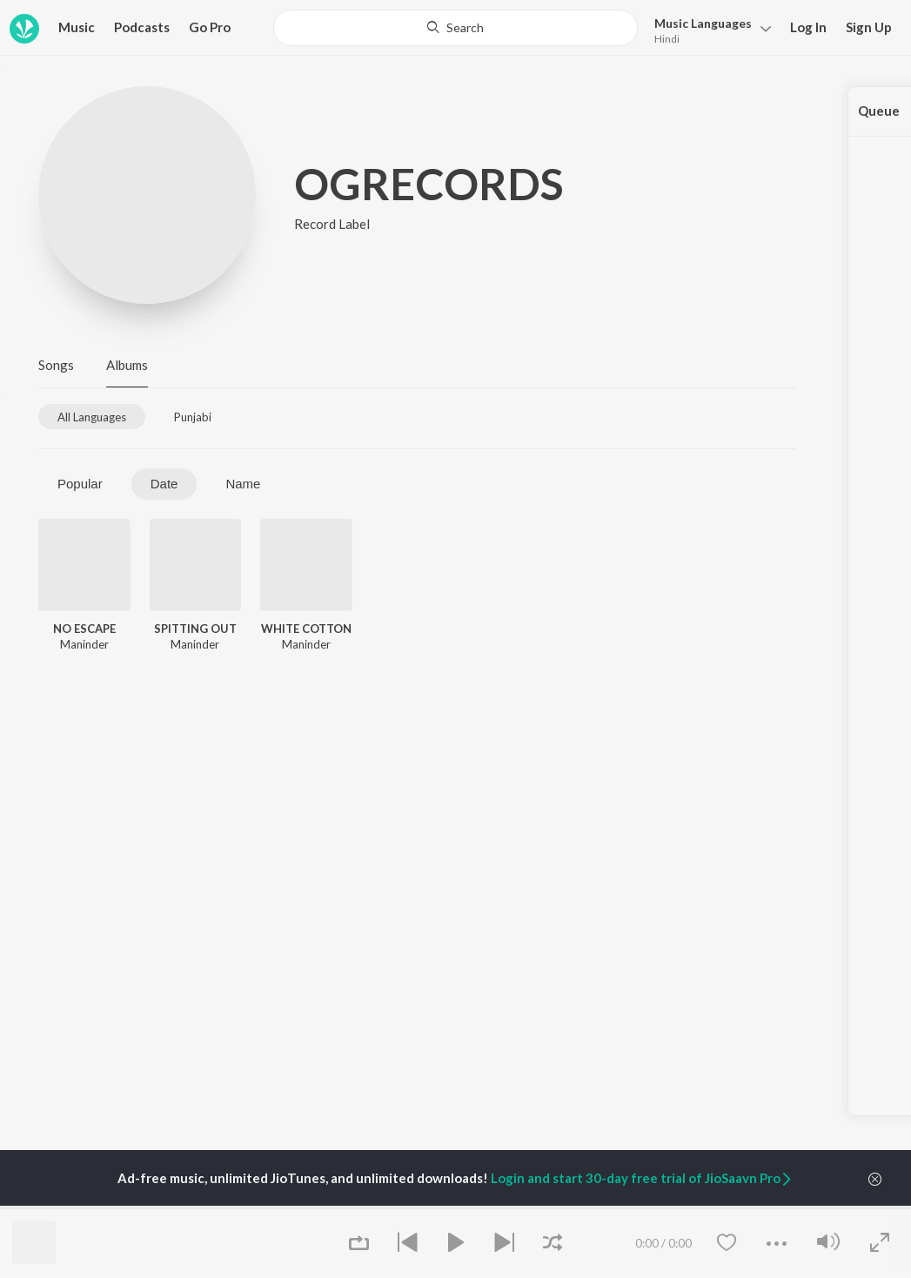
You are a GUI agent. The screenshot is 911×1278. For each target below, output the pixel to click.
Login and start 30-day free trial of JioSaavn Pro (642, 1178)
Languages (703, 23)
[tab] (91, 416)
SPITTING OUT (195, 629)
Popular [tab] (80, 483)
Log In (808, 27)
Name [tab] (242, 483)
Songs (56, 365)
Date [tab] (164, 483)
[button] (708, 29)
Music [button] (76, 27)
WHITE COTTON (306, 629)
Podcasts (142, 27)
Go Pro (210, 27)
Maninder (84, 644)
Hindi (667, 38)
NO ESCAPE (84, 629)
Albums (127, 365)
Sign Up (869, 27)
